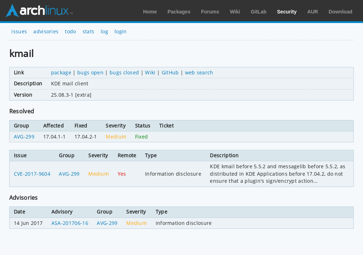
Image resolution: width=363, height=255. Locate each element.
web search (199, 72)
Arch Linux (39, 11)
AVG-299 (24, 136)
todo (70, 31)
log (104, 31)
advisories (45, 31)
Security (287, 12)
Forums (210, 12)
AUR (312, 12)
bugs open (90, 72)
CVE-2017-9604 (32, 173)
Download (340, 12)
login (121, 31)
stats (89, 31)
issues (19, 31)
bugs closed (124, 72)
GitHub (170, 72)
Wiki (235, 12)
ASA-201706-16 (69, 223)
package (61, 72)
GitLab (258, 12)
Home (150, 12)
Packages (179, 12)
